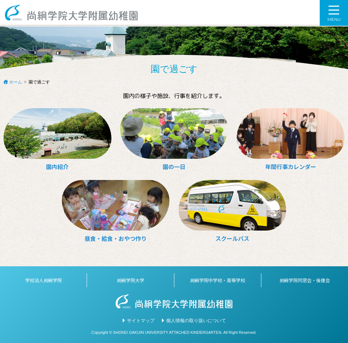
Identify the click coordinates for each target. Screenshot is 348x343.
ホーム (15, 82)
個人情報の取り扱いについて (196, 320)
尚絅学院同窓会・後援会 (304, 280)
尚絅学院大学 (130, 280)
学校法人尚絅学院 (43, 280)
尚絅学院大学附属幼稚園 (72, 13)
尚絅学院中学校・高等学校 (217, 280)
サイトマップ (141, 320)
